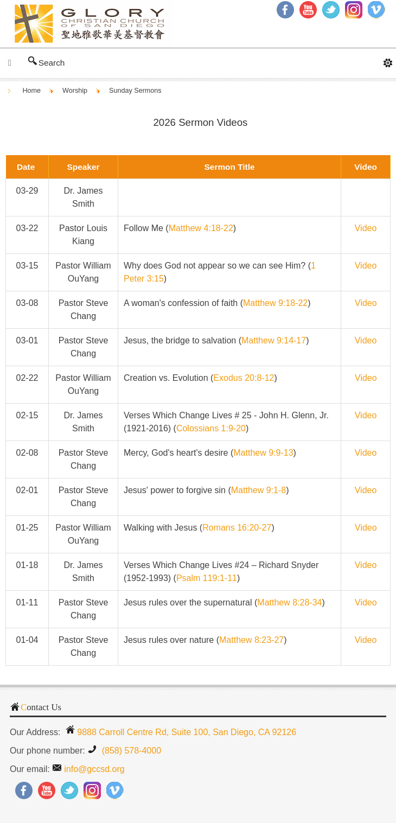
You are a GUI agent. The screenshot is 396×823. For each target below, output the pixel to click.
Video (366, 452)
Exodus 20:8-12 (243, 377)
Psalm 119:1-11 (206, 578)
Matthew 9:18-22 (275, 303)
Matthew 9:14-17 (273, 340)
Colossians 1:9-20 (211, 428)
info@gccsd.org (94, 769)
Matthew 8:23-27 (251, 640)
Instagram (353, 9)
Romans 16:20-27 (236, 527)
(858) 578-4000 (130, 750)
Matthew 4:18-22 (201, 228)
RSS (376, 9)
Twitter (331, 9)
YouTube (46, 790)
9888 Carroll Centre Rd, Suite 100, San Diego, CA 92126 (186, 732)
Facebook (24, 790)
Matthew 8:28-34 (289, 602)
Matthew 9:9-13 (263, 452)
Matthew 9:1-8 (258, 490)
